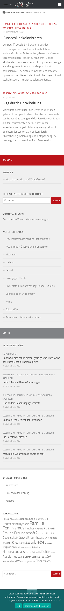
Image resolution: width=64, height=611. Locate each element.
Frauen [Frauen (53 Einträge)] (8, 533)
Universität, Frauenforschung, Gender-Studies (30, 285)
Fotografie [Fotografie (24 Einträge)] (38, 528)
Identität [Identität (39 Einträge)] (35, 538)
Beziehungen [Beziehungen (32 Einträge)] (27, 518)
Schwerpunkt (10, 354)
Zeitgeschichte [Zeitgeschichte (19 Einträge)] (29, 561)
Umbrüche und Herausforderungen (21, 382)
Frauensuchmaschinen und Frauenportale (28, 238)
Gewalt (9, 270)
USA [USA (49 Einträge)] (48, 556)
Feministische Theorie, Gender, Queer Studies (29, 24)
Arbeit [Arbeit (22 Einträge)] (17, 519)
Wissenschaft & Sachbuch (18, 28)
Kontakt (10, 500)
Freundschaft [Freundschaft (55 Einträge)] (24, 533)
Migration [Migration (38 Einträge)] (9, 547)
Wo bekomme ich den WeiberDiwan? (25, 179)
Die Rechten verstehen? (15, 437)
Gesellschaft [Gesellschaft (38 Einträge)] (10, 538)
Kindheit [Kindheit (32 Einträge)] (52, 537)
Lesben (9, 262)
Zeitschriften (12, 309)
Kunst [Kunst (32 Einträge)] (22, 542)
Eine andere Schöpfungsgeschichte (21, 403)
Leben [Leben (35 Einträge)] (30, 542)
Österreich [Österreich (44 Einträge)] (43, 561)
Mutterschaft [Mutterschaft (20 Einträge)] (26, 547)
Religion (29, 395)
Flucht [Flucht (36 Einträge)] (29, 528)
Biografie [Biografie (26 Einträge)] (40, 518)
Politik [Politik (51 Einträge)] (45, 551)
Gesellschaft (9, 416)
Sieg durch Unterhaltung (22, 103)
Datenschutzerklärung (17, 492)
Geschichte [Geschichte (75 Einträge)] (45, 532)
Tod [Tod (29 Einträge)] (42, 556)
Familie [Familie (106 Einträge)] (37, 523)
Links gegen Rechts (16, 278)
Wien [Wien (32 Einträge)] (20, 561)
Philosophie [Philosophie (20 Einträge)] (36, 552)
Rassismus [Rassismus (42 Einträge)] (10, 556)
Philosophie (22, 374)
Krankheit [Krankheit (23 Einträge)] (7, 543)
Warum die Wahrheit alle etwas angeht (23, 453)
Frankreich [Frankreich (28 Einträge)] (49, 528)
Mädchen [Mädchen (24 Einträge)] (36, 547)
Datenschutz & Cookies (37, 606)
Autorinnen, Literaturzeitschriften (23, 317)
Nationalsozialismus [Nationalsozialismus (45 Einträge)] (17, 552)
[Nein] (59, 600)
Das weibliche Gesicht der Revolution (22, 419)
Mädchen (11, 254)
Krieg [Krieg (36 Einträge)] (15, 542)
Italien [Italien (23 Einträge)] (44, 538)
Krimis (9, 301)
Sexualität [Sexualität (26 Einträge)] (26, 556)
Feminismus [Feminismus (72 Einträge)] (13, 528)
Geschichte (9, 93)
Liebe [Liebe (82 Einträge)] (39, 542)
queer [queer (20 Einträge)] (53, 552)
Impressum (12, 485)
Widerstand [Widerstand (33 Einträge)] (10, 561)
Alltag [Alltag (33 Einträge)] (6, 518)
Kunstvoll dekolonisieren (22, 38)
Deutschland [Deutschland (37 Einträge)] (11, 524)
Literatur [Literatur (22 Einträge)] (48, 543)
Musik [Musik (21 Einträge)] (18, 547)
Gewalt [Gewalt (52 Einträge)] (24, 537)
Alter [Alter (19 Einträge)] (12, 519)
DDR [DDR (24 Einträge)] (47, 519)
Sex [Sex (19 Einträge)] (19, 557)
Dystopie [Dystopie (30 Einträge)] (24, 524)
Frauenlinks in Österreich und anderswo (27, 246)
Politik (33, 374)
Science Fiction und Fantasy (20, 293)
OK (18, 606)
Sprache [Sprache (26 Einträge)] (36, 556)
